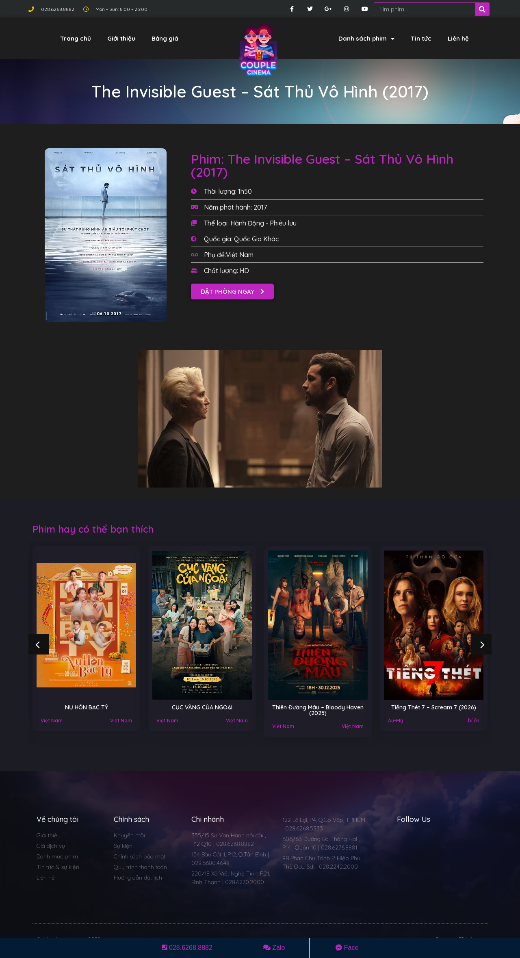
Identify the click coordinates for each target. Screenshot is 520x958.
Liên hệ (458, 38)
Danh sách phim (366, 39)
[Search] (482, 9)
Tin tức (421, 38)
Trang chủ (75, 38)
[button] (232, 291)
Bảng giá (165, 38)
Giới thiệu (121, 38)
